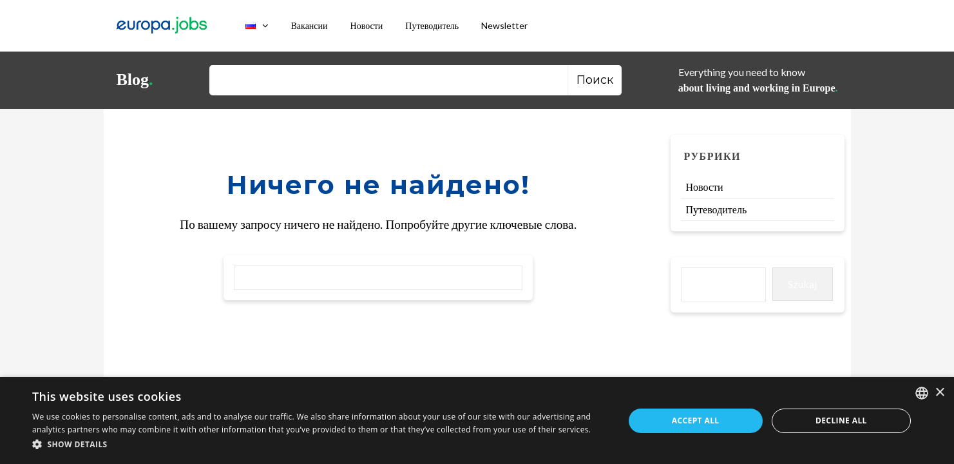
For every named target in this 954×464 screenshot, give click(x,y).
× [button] (939, 393)
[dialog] (477, 420)
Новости (366, 25)
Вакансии (309, 25)
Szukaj (802, 284)
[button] (319, 445)
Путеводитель (432, 25)
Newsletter (504, 25)
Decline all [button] (841, 420)
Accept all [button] (696, 420)
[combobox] (921, 393)
